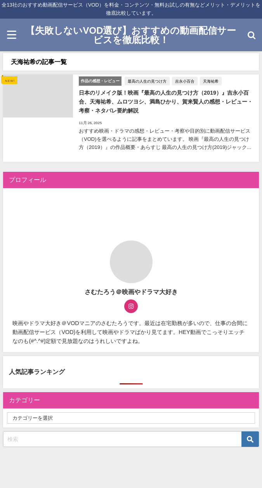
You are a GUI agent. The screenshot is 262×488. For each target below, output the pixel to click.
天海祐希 (211, 81)
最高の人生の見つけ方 (147, 81)
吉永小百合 (184, 81)
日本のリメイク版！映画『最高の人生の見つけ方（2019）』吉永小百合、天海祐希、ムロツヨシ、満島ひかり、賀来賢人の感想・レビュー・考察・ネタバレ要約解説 (166, 101)
